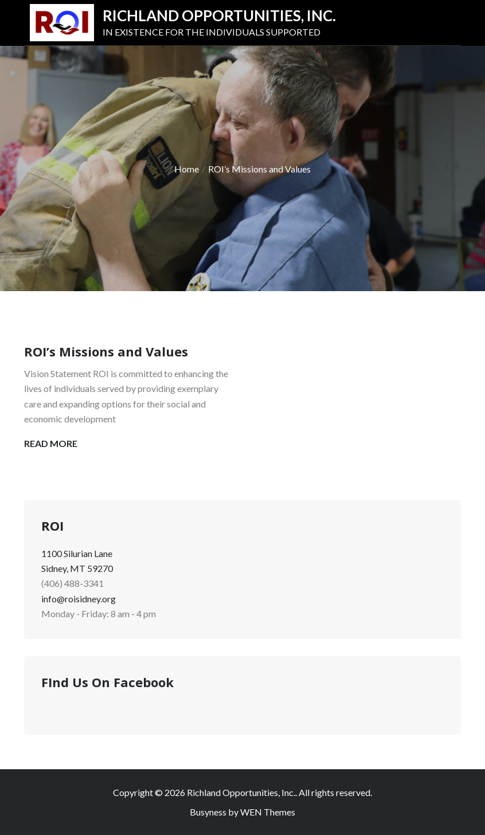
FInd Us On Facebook (107, 682)
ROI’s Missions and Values (106, 351)
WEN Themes (267, 811)
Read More (50, 443)
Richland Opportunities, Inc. (219, 15)
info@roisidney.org (78, 598)
